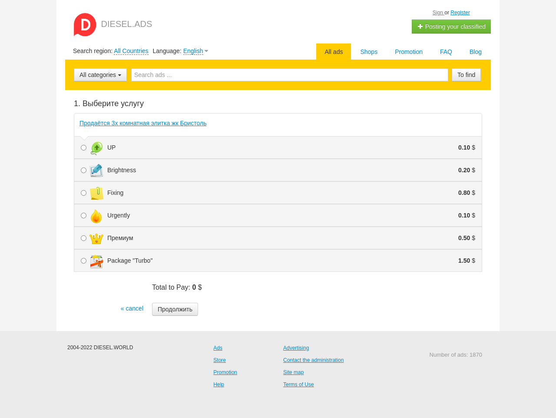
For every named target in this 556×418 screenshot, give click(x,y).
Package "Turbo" (278, 260)
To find (466, 74)
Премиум (278, 238)
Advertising (296, 348)
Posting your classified (451, 26)
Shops (368, 51)
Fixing (278, 192)
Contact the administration (313, 360)
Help (218, 384)
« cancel (132, 308)
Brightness (278, 170)
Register (460, 13)
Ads (217, 348)
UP (278, 147)
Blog (476, 51)
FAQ (446, 51)
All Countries (131, 50)
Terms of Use (298, 384)
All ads (333, 51)
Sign (438, 13)
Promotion (409, 51)
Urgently (278, 215)
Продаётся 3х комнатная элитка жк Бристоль (143, 123)
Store (219, 360)
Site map (293, 372)
